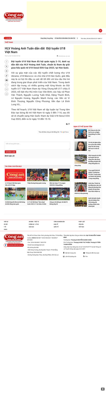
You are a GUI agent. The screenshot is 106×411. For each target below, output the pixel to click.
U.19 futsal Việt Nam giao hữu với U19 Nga (13, 184)
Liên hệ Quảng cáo (69, 256)
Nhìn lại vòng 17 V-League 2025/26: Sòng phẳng (57, 184)
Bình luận (9, 156)
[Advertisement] (88, 83)
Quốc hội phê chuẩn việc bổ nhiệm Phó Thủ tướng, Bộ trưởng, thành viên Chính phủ (94, 202)
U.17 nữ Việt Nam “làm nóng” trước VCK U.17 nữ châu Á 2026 (36, 203)
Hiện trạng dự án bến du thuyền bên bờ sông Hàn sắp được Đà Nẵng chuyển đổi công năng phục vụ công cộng (88, 160)
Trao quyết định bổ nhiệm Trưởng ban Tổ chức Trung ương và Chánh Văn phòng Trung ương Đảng (94, 174)
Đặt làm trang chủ (69, 253)
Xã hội (6, 224)
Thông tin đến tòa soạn (91, 253)
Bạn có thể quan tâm (83, 127)
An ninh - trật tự (34, 221)
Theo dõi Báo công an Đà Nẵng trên (54, 132)
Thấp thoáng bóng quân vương (36, 183)
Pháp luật (82, 221)
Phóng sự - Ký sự (34, 224)
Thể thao (9, 42)
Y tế (5, 226)
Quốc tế (56, 226)
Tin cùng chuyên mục (13, 166)
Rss (85, 256)
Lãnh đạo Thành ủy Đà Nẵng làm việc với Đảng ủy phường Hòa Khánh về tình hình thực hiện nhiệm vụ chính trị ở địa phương (88, 188)
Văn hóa (81, 224)
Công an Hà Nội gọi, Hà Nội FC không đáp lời (59, 203)
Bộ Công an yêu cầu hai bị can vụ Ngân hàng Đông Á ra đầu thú (94, 133)
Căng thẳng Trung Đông (48, 38)
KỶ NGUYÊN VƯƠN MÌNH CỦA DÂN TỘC (66, 38)
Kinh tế (56, 224)
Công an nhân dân (59, 221)
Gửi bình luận (10, 152)
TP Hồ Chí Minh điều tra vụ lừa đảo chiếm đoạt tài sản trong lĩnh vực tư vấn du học (94, 146)
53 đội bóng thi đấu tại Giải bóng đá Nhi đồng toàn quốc (15, 203)
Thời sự (6, 221)
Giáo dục (31, 226)
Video (5, 229)
